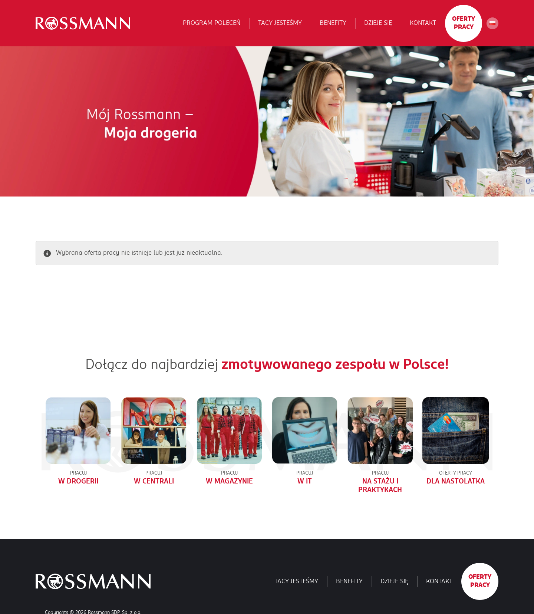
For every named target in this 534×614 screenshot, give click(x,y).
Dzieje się (378, 23)
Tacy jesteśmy (280, 23)
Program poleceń (211, 23)
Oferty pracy (463, 23)
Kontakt (423, 23)
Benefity (333, 23)
